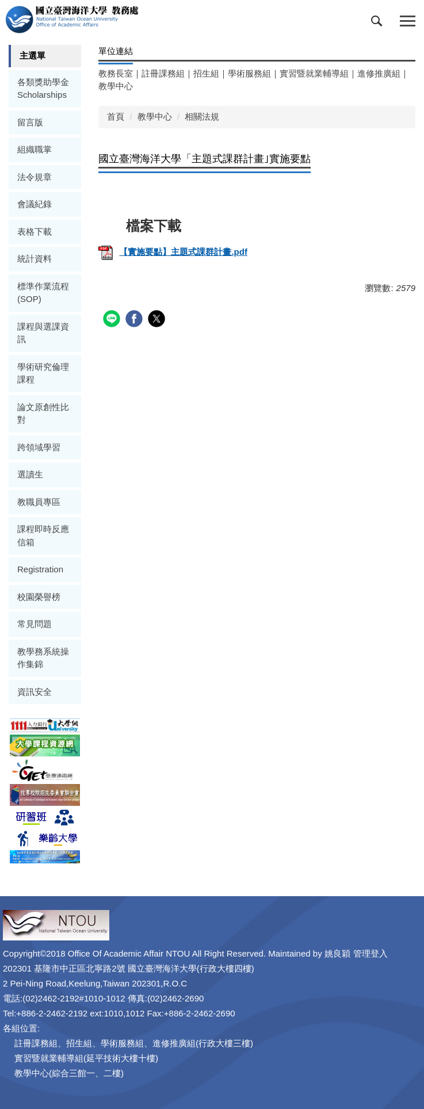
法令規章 (34, 177)
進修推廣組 (378, 73)
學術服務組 (249, 73)
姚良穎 (337, 953)
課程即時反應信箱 (43, 535)
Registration (40, 569)
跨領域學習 (38, 447)
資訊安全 (34, 692)
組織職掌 (34, 149)
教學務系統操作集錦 (43, 658)
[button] (379, 24)
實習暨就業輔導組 (314, 73)
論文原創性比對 (43, 413)
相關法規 (202, 116)
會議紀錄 (34, 204)
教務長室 (115, 73)
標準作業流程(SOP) (43, 292)
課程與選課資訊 (43, 333)
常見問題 (34, 624)
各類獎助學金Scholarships (43, 88)
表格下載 (34, 231)
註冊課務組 (163, 73)
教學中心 (115, 86)
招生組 (206, 73)
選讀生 (30, 474)
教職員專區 (38, 502)
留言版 (30, 122)
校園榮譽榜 (38, 597)
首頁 (115, 116)
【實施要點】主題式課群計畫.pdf (172, 252)
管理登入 (370, 953)
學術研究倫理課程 (43, 373)
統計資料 (34, 258)
